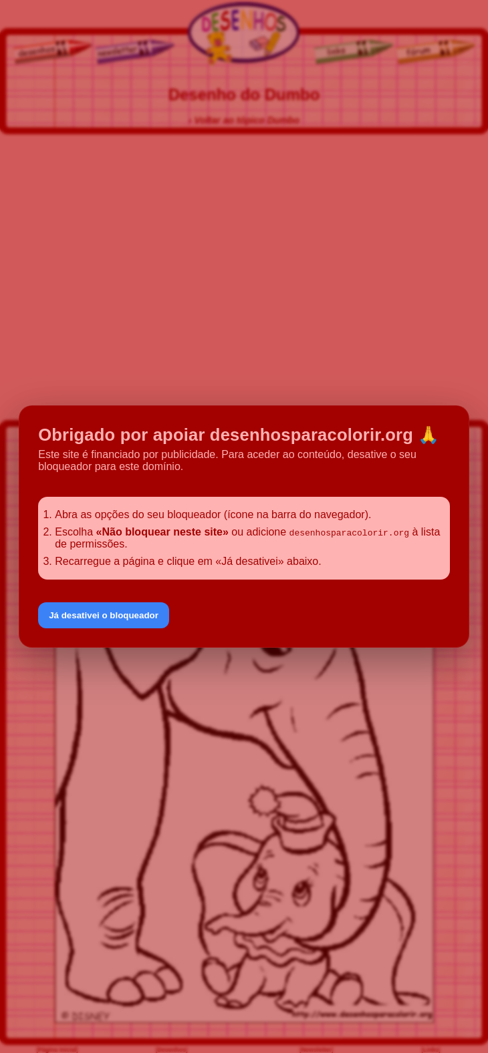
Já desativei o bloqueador (103, 615)
